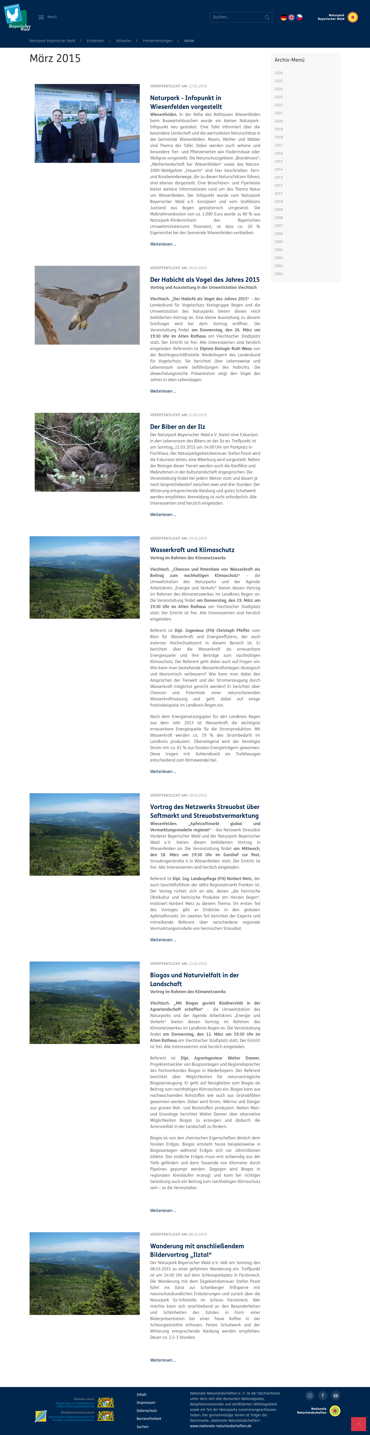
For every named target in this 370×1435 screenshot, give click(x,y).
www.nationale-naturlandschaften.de (221, 1426)
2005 (279, 242)
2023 (279, 97)
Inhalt (141, 1395)
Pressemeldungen (157, 41)
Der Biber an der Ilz (177, 427)
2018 (279, 138)
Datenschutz (147, 1411)
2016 (279, 154)
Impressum (146, 1403)
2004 (279, 250)
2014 (279, 170)
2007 (279, 226)
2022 (279, 105)
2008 (279, 218)
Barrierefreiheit (149, 1419)
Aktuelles (123, 41)
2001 (279, 274)
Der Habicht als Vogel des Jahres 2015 (205, 280)
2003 (279, 258)
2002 (279, 266)
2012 (279, 186)
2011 (279, 194)
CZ (299, 17)
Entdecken (95, 41)
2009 (279, 210)
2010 (279, 202)
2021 (279, 113)
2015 (279, 162)
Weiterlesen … (163, 244)
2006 (279, 234)
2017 (279, 146)
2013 (279, 178)
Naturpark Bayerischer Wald (52, 41)
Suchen (143, 1427)
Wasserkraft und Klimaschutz (192, 550)
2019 (279, 129)
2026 (279, 73)
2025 (279, 81)
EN (291, 17)
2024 (279, 89)
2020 (279, 121)
